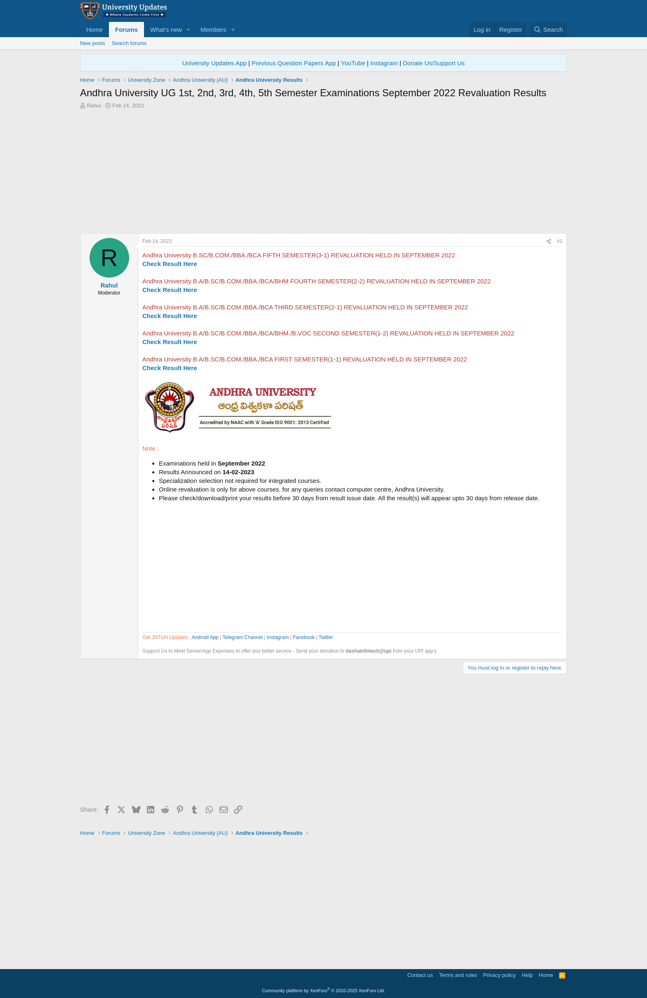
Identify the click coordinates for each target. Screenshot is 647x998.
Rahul (94, 105)
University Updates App (214, 63)
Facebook (304, 637)
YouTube (353, 63)
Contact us (420, 975)
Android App (204, 637)
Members (214, 29)
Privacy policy (499, 975)
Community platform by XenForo (323, 990)
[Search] (548, 29)
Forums (126, 29)
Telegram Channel (242, 637)
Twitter (326, 637)
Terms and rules (458, 975)
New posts (92, 43)
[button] (188, 29)
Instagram (384, 63)
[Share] (548, 241)
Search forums (129, 43)
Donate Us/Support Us (434, 63)
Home (94, 29)
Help (527, 975)
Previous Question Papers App (294, 63)
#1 (559, 241)
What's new (166, 29)
